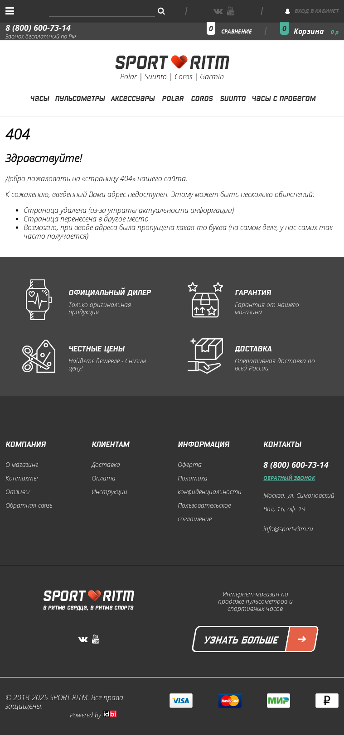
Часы (39, 97)
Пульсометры (80, 97)
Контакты (21, 478)
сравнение (236, 31)
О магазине (21, 464)
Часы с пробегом (283, 97)
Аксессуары (133, 97)
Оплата (104, 478)
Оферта (190, 464)
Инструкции (109, 491)
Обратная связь (29, 505)
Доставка (106, 464)
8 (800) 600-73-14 (38, 27)
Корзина (316, 31)
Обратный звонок (289, 478)
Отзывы (17, 491)
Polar (173, 97)
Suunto (233, 97)
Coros (202, 97)
